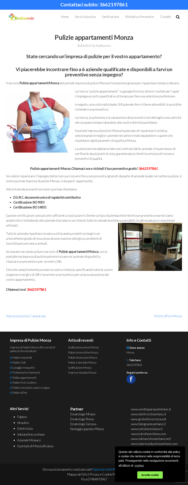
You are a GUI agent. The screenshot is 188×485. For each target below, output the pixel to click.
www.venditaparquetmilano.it (151, 409)
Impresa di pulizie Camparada (26, 316)
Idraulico (23, 423)
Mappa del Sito (77, 474)
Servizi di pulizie (85, 17)
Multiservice (103, 45)
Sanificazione (110, 17)
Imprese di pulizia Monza (82, 372)
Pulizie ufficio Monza (168, 316)
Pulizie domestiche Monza (83, 352)
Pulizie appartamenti (24, 377)
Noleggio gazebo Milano (87, 429)
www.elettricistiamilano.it (148, 414)
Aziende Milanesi (29, 440)
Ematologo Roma (81, 419)
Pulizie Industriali (22, 357)
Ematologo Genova (83, 424)
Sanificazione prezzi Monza (83, 347)
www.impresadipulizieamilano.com (154, 444)
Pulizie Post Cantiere (25, 382)
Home (65, 17)
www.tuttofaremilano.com (148, 434)
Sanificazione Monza (79, 367)
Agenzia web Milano (107, 469)
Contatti (165, 17)
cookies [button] (139, 465)
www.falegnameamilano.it (148, 424)
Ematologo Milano (82, 414)
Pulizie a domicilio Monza (82, 362)
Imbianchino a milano (31, 434)
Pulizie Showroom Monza (82, 357)
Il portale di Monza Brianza (35, 446)
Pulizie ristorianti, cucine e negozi (31, 387)
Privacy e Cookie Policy (105, 474)
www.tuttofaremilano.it (147, 429)
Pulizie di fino (20, 392)
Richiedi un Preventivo (139, 17)
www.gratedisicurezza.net (148, 419)
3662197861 (113, 4)
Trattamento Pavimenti (26, 372)
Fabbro (22, 417)
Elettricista (25, 428)
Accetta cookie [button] (150, 475)
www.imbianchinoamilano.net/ (151, 439)
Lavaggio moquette (24, 367)
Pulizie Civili (19, 362)
